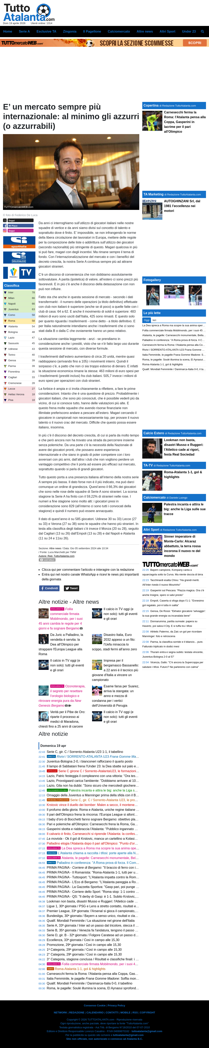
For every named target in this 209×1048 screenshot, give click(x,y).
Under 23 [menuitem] (189, 31)
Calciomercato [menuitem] (119, 31)
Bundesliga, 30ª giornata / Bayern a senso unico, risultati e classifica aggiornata (103, 916)
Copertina (151, 105)
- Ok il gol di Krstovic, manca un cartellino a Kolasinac (93, 838)
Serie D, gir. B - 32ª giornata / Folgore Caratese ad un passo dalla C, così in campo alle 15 (111, 935)
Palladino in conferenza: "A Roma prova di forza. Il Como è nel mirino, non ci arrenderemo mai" (119, 862)
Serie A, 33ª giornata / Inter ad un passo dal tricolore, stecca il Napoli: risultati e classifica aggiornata (118, 925)
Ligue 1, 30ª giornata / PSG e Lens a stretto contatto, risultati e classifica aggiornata (106, 906)
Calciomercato (154, 497)
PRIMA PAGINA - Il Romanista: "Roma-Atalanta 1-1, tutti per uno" (93, 872)
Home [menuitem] (7, 31)
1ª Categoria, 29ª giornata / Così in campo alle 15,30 (84, 949)
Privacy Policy (116, 1005)
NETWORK (60, 1012)
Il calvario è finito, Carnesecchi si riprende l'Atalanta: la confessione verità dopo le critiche (110, 834)
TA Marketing (153, 194)
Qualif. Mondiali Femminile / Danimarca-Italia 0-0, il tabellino (89, 983)
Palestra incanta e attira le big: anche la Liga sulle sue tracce (101, 790)
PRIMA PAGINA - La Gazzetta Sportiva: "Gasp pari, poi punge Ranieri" (97, 887)
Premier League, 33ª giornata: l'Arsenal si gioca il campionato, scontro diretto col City (107, 911)
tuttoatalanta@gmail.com (147, 1031)
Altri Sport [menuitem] (167, 31)
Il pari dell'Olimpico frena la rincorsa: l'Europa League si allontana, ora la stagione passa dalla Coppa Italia (122, 814)
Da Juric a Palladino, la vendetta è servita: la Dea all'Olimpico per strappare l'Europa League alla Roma (61, 644)
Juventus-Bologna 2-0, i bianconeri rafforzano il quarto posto (90, 761)
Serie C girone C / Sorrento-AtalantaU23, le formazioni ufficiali (97, 771)
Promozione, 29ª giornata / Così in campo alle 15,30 (84, 944)
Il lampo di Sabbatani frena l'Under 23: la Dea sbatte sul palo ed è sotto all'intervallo (106, 766)
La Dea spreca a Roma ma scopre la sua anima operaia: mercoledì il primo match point (116, 848)
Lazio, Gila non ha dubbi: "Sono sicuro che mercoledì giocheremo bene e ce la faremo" (109, 785)
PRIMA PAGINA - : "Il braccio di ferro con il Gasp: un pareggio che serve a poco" (118, 867)
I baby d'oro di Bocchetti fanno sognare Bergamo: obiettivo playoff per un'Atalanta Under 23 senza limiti (120, 819)
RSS (135, 1012)
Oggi (146, 320)
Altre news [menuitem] (145, 31)
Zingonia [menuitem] (70, 31)
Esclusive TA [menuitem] (46, 31)
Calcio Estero (153, 433)
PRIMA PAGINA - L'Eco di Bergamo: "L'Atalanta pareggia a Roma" (94, 882)
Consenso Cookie (95, 1005)
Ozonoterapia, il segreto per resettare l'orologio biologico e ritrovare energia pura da (62, 696)
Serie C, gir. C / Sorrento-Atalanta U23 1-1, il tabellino (85, 751)
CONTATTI (112, 1012)
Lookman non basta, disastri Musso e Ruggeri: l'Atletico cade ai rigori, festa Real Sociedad (111, 901)
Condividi (49, 588)
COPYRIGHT (147, 1012)
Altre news (55, 548)
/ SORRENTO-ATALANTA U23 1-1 (98, 756)
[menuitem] (202, 31)
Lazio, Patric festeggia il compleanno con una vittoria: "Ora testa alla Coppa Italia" (105, 776)
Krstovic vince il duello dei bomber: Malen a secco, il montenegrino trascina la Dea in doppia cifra (116, 805)
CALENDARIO (94, 1012)
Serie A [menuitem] (24, 31)
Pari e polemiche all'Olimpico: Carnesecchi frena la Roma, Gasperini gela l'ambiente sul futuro (114, 824)
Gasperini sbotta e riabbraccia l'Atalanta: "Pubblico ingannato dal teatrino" (99, 829)
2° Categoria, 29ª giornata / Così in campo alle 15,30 (84, 954)
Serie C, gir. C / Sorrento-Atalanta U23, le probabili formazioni (102, 800)
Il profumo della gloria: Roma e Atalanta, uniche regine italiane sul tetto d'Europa (104, 809)
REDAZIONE (76, 1012)
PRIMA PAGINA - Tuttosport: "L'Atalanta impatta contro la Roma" (93, 877)
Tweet (72, 588)
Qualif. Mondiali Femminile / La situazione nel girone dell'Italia (91, 920)
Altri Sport (151, 529)
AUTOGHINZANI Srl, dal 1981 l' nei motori (182, 205)
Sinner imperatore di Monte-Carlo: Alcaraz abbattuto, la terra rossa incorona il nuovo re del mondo (182, 546)
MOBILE (125, 1012)
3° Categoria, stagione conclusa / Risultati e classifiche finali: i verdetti (96, 959)
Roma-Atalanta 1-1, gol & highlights (76, 969)
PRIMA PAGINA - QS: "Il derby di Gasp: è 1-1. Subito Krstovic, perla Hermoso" (103, 896)
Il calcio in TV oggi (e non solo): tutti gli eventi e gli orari (120, 613)
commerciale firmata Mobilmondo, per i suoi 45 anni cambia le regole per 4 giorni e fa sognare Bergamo (61, 618)
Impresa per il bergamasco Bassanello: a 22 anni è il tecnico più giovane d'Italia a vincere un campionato (115, 670)
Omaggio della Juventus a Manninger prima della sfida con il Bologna (96, 795)
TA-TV (148, 465)
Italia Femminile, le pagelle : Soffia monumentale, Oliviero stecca (109, 978)
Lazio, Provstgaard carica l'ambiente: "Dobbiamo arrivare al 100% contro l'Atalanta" (106, 780)
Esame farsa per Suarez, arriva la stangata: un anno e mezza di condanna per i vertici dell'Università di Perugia (115, 696)
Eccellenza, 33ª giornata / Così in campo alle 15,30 (83, 940)
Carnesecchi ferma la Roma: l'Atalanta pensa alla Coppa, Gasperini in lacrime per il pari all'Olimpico (118, 973)
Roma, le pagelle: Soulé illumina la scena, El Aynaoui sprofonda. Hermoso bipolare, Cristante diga (116, 988)
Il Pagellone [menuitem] (92, 31)
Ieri (154, 320)
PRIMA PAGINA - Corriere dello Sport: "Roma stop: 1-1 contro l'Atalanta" (98, 891)
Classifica (11, 285)
